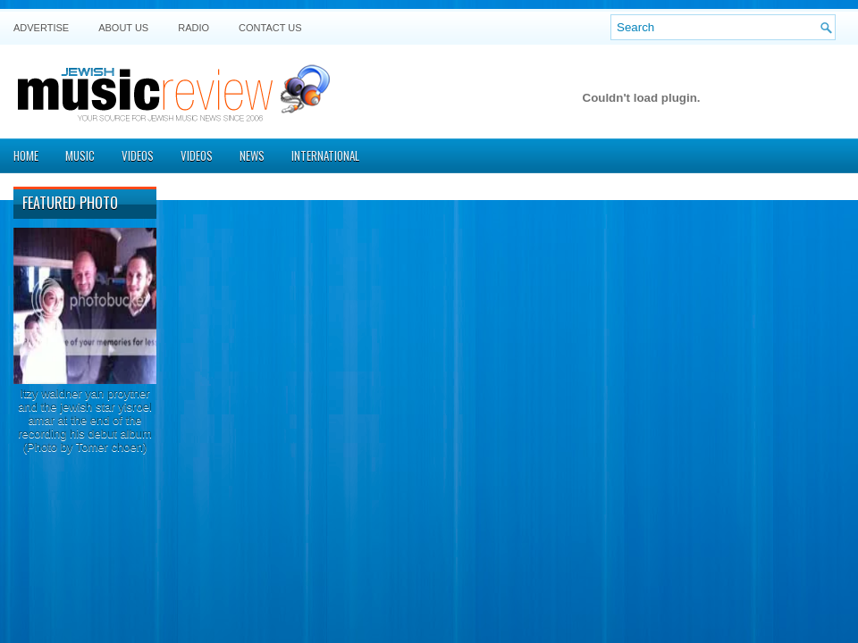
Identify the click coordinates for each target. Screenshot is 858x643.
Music (80, 155)
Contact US (270, 27)
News (252, 155)
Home (25, 155)
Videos (138, 155)
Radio (193, 27)
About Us (123, 27)
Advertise (41, 27)
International (325, 155)
